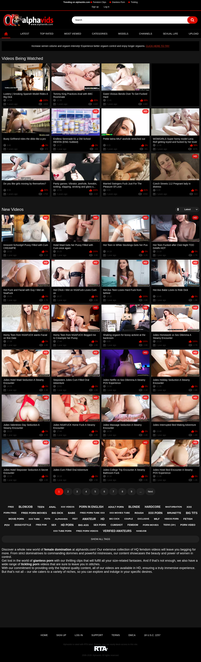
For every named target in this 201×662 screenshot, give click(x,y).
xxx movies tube (119, 513)
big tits (192, 513)
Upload (194, 33)
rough (139, 513)
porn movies (151, 525)
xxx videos (67, 507)
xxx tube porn (62, 531)
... (141, 491)
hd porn (67, 525)
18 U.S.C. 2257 (152, 635)
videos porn (171, 519)
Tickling (134, 2)
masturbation (173, 507)
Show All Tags (100, 539)
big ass (83, 525)
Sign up (95, 7)
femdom (132, 525)
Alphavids (96, 655)
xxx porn (155, 513)
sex (53, 525)
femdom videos (149, 549)
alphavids (61, 519)
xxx (189, 506)
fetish (187, 518)
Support (97, 635)
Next (150, 491)
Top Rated (47, 33)
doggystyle (23, 525)
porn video (187, 525)
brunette (174, 512)
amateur (89, 519)
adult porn (116, 507)
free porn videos (87, 531)
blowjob (26, 506)
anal (52, 506)
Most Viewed (72, 33)
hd (103, 519)
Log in (106, 7)
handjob (141, 531)
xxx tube (34, 519)
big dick (57, 512)
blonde (134, 506)
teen (40, 506)
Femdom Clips (99, 2)
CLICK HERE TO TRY (158, 46)
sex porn (99, 525)
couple (128, 519)
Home (6, 33)
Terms (116, 635)
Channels (145, 33)
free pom (41, 525)
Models (123, 33)
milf (157, 519)
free (11, 507)
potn (47, 519)
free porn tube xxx (92, 513)
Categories (99, 33)
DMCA (131, 635)
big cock (114, 519)
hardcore (152, 506)
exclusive (143, 519)
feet (75, 519)
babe (71, 512)
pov (7, 525)
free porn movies (34, 512)
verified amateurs (117, 530)
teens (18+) (169, 525)
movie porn (16, 519)
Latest (24, 33)
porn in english (91, 506)
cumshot (117, 525)
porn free (10, 513)
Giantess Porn (118, 2)
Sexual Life (170, 33)
